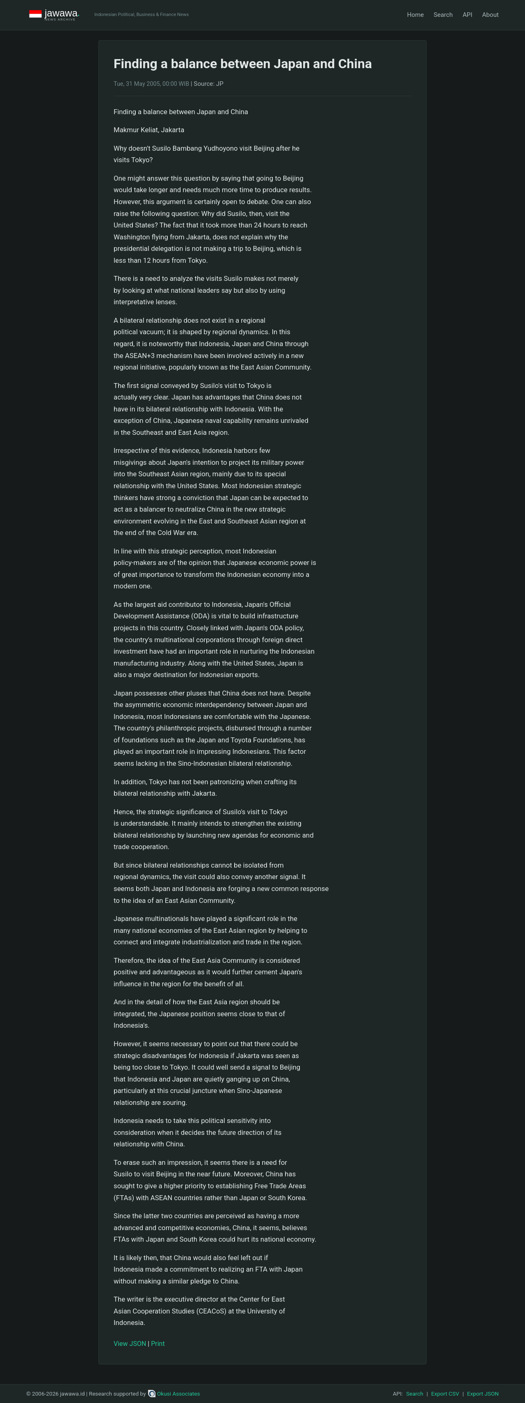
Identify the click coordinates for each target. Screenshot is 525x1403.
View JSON (130, 1344)
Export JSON (483, 1393)
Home (415, 14)
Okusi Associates (174, 1393)
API (467, 14)
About (490, 14)
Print (157, 1344)
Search (443, 14)
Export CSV (445, 1393)
